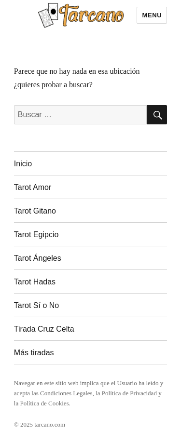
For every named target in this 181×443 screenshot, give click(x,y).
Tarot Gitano (35, 211)
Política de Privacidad (129, 393)
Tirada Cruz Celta (44, 329)
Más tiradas (34, 353)
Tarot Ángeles (37, 258)
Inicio (23, 164)
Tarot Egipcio (36, 234)
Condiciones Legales (66, 393)
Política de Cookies (44, 403)
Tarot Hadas (35, 282)
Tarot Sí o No (36, 305)
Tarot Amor (32, 187)
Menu (152, 15)
